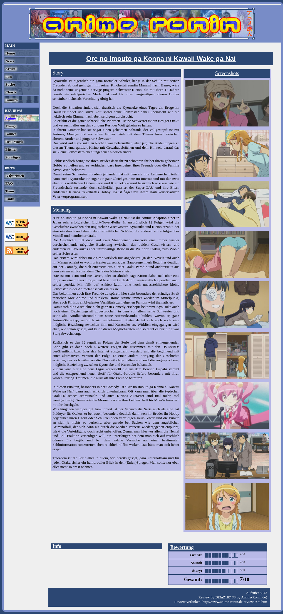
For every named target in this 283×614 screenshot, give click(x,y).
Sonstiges (12, 157)
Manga (10, 126)
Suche (9, 84)
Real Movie (13, 142)
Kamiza (11, 100)
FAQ (8, 183)
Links (9, 199)
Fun (8, 76)
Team (9, 191)
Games (10, 134)
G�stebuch (14, 176)
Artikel (10, 69)
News (9, 61)
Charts (10, 92)
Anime (10, 118)
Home (9, 53)
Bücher (10, 149)
